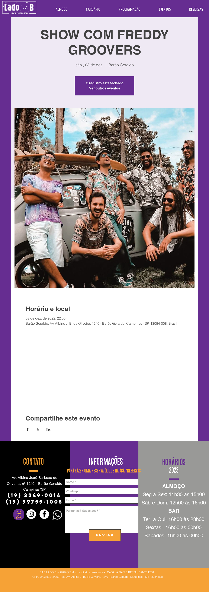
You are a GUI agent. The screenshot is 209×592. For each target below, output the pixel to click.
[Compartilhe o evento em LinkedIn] (48, 429)
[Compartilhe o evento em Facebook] (28, 429)
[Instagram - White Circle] (31, 514)
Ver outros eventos (104, 88)
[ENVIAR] (105, 535)
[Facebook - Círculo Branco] (44, 514)
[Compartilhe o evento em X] (38, 429)
